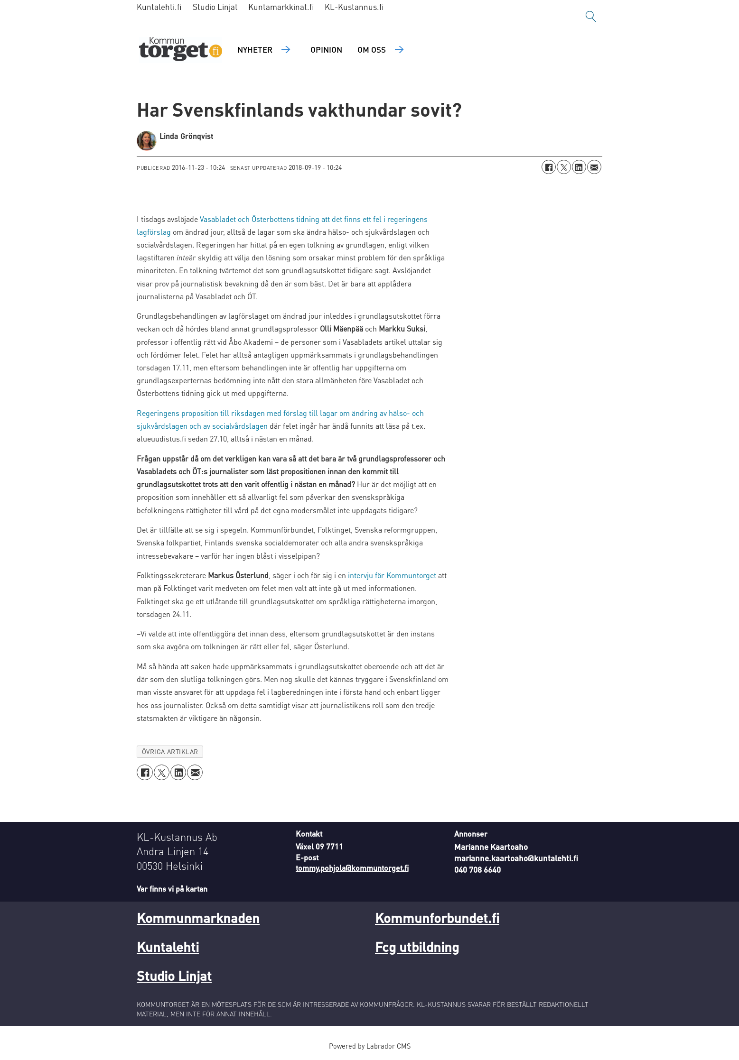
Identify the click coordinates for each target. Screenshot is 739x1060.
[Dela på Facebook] (549, 167)
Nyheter (254, 49)
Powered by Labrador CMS (370, 1046)
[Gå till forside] (180, 50)
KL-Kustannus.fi (354, 6)
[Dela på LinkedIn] (579, 167)
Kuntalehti (168, 946)
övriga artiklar (170, 751)
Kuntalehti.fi (159, 6)
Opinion (326, 49)
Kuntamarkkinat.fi (281, 6)
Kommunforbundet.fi (437, 917)
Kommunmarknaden (198, 917)
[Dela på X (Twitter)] (564, 167)
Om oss (371, 49)
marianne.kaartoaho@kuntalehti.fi (516, 858)
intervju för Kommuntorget (392, 575)
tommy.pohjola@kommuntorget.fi (352, 868)
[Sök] (591, 16)
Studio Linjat (215, 6)
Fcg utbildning (417, 946)
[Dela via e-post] (594, 167)
